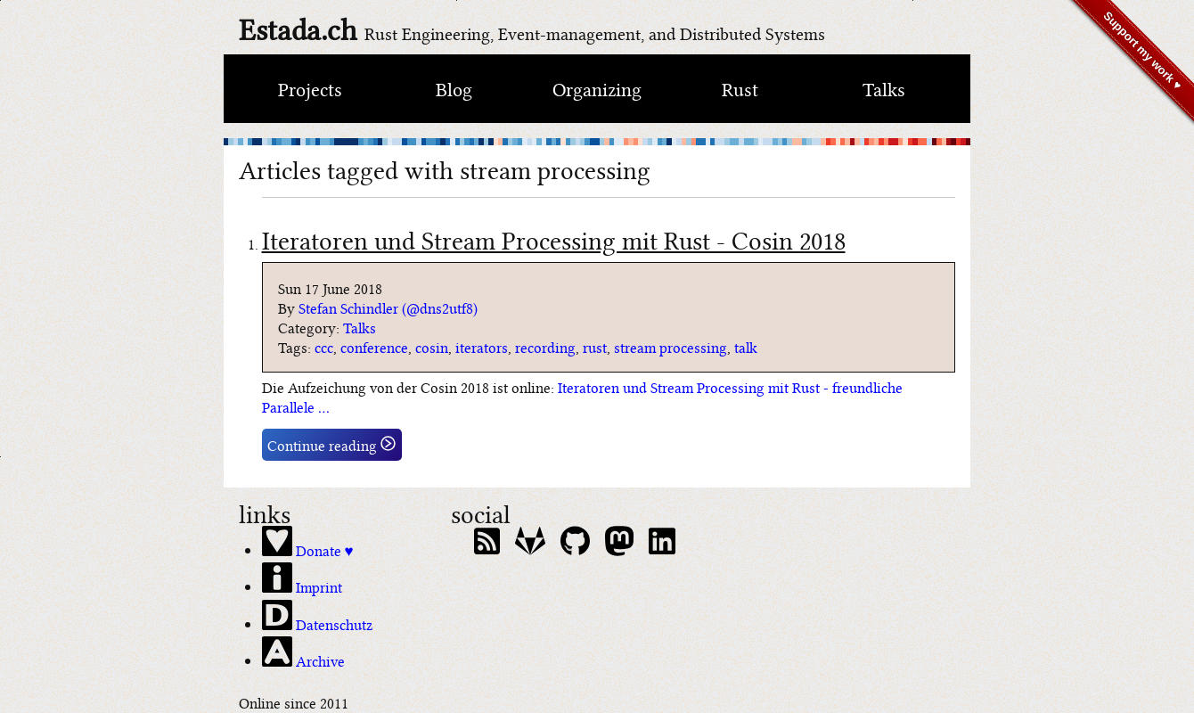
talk (745, 346)
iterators (481, 346)
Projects (310, 88)
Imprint (302, 579)
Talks (884, 88)
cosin (431, 346)
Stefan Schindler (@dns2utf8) (388, 307)
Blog (454, 88)
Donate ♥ (308, 543)
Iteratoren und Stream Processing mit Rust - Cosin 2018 (554, 238)
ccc (324, 346)
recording (545, 346)
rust (595, 346)
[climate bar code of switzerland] (597, 142)
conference (374, 346)
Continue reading (331, 444)
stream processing (670, 346)
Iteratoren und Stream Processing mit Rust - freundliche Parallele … (582, 396)
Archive (303, 653)
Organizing (597, 88)
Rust (740, 88)
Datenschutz (317, 617)
